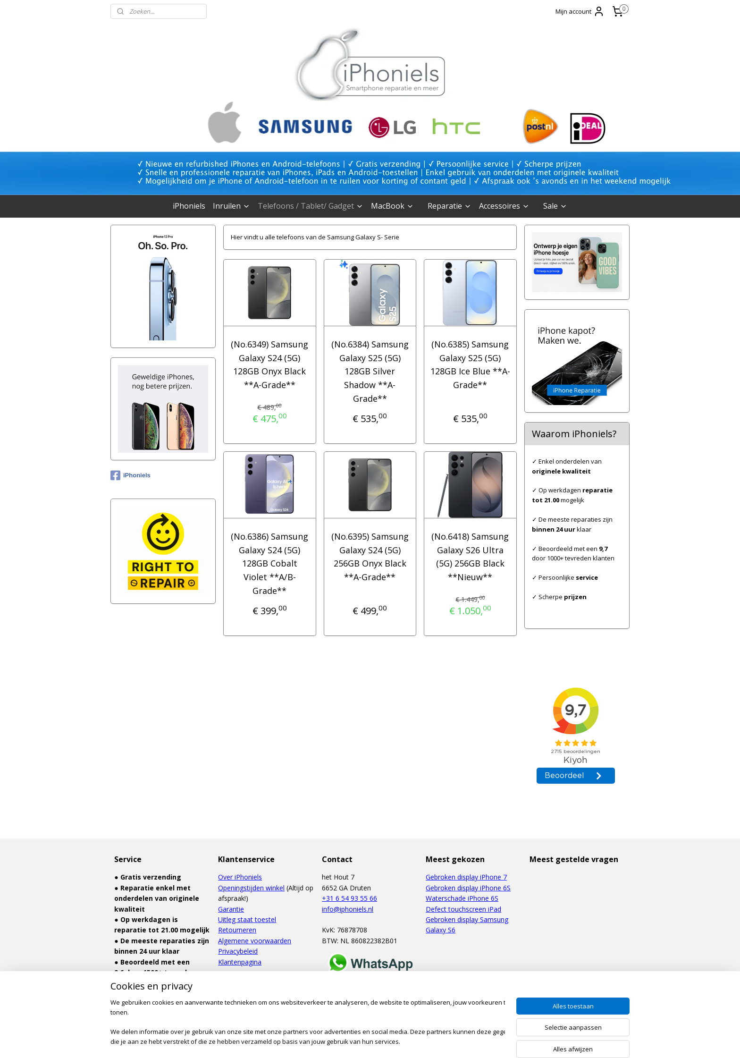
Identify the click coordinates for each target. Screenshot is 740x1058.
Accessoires (504, 206)
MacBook (392, 206)
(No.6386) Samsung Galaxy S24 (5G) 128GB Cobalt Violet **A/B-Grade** (269, 563)
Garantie (231, 909)
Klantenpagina (239, 961)
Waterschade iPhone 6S (462, 898)
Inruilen (231, 206)
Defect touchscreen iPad (463, 909)
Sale (555, 206)
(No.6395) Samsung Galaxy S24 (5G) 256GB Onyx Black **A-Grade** (370, 557)
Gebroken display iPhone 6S (468, 887)
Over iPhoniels (240, 876)
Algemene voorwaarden (254, 940)
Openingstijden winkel (251, 887)
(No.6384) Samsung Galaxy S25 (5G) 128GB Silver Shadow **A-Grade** (370, 371)
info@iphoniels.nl (347, 909)
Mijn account (580, 11)
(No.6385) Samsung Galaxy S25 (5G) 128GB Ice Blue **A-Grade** (470, 364)
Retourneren (237, 929)
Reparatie (449, 206)
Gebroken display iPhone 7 (466, 876)
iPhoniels (189, 206)
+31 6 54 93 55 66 (349, 898)
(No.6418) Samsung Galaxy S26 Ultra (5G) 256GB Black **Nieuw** (470, 557)
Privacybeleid (238, 951)
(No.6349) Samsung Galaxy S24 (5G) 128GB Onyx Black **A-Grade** (269, 364)
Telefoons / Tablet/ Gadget (310, 206)
